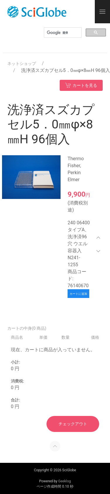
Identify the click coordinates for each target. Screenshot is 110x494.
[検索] (62, 32)
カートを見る (81, 85)
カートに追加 (78, 293)
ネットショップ (21, 63)
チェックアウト (73, 423)
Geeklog (64, 481)
